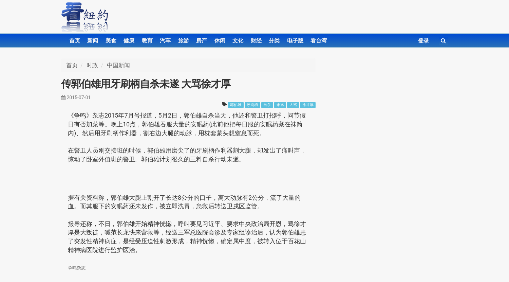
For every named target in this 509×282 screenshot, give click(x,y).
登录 (423, 40)
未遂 (280, 105)
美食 (111, 40)
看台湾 (318, 40)
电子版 (295, 40)
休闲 (219, 40)
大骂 (293, 105)
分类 (274, 40)
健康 (129, 40)
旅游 (183, 40)
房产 (201, 40)
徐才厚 (308, 105)
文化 (237, 40)
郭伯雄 (235, 105)
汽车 (165, 40)
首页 (74, 40)
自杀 (267, 105)
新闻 (92, 40)
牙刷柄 (252, 105)
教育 (147, 40)
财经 (256, 40)
